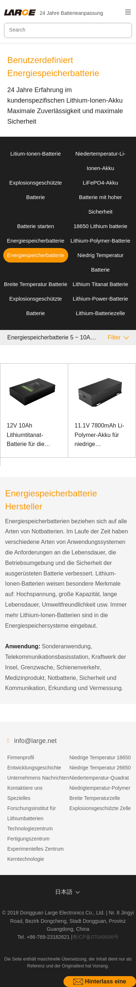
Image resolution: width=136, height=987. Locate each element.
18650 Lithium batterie (100, 226)
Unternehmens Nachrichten (38, 778)
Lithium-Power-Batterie (100, 299)
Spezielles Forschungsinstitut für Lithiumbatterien (31, 808)
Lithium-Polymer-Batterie (100, 241)
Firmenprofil (20, 757)
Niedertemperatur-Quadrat (99, 778)
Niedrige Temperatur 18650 (100, 757)
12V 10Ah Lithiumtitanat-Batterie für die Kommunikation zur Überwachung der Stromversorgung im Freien (33, 435)
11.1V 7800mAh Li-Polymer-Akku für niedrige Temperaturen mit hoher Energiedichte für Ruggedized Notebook (101, 435)
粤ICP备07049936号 (96, 937)
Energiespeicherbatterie (35, 241)
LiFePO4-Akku (100, 182)
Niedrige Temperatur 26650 (100, 768)
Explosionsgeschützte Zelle (100, 808)
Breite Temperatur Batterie (35, 284)
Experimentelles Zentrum (35, 849)
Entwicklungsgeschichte (34, 768)
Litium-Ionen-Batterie (36, 153)
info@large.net (35, 740)
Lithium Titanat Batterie (100, 284)
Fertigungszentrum (28, 839)
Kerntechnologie (25, 859)
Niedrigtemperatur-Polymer (99, 788)
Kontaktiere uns (24, 788)
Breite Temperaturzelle (94, 798)
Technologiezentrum (30, 828)
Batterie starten (35, 226)
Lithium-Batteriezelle (100, 313)
